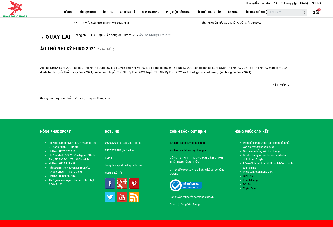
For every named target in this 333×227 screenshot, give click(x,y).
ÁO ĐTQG (108, 12)
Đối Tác (247, 184)
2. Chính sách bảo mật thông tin (188, 150)
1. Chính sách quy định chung (187, 142)
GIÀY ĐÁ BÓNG (150, 12)
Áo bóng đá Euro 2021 (121, 35)
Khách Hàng (250, 180)
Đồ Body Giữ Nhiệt (256, 12)
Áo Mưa (233, 12)
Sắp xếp (279, 85)
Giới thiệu (317, 3)
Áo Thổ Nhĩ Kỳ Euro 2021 (56, 67)
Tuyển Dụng (250, 188)
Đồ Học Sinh (87, 12)
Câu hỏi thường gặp (285, 3)
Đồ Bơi (68, 12)
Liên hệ (304, 3)
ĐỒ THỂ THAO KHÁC (208, 12)
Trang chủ (80, 35)
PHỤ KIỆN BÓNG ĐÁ (178, 12)
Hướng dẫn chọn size (258, 3)
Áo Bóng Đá (127, 12)
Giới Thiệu (249, 176)
